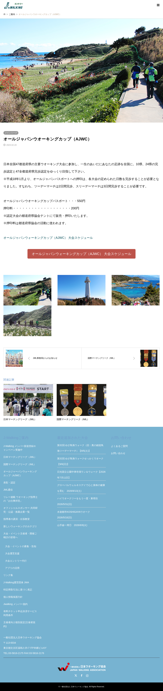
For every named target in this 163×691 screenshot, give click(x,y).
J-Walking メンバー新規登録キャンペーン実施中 (19, 448)
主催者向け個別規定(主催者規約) (19, 624)
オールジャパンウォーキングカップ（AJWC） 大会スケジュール (48, 237)
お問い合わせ (118, 453)
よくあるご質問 (119, 446)
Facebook (81, 675)
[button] (81, 254)
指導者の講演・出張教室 (16, 519)
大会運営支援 (12, 553)
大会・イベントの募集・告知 (20, 546)
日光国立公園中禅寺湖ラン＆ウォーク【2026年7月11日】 (81, 474)
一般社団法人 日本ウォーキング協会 (74, 687)
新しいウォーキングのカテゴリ (20, 526)
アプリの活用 (12, 568)
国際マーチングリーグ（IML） (19, 464)
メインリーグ (11, 133)
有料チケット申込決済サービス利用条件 (20, 613)
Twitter (76, 675)
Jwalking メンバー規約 (15, 604)
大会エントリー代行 (16, 560)
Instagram (87, 675)
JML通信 (8, 489)
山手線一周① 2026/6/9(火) (72, 525)
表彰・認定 (9, 482)
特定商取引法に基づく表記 (17, 589)
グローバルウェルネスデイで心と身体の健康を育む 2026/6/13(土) (81, 488)
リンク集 (8, 575)
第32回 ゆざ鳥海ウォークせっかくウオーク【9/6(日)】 (80, 461)
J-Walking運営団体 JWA (16, 582)
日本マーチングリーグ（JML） (20, 457)
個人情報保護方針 (13, 597)
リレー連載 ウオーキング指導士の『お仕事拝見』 (20, 499)
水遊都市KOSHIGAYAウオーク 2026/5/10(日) (74, 514)
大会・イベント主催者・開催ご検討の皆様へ (20, 535)
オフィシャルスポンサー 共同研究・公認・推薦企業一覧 (20, 510)
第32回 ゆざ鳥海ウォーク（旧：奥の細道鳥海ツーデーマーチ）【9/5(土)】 (80, 448)
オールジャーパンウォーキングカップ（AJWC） (20, 473)
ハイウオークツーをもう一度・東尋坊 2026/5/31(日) (78, 501)
